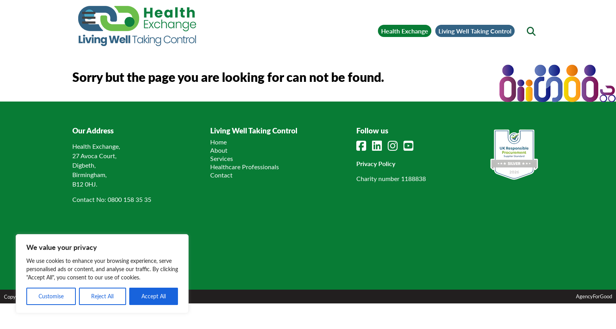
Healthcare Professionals (244, 167)
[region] (102, 273)
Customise (51, 296)
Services (221, 158)
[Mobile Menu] (88, 18)
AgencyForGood (594, 296)
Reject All (102, 296)
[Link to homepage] (137, 26)
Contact (221, 175)
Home (218, 142)
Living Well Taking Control (475, 30)
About (218, 150)
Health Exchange (404, 30)
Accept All (153, 296)
